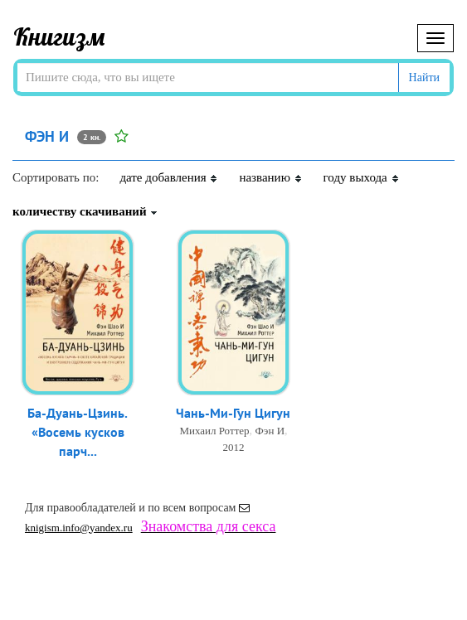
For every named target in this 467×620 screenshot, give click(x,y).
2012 (233, 447)
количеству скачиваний (85, 211)
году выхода (361, 177)
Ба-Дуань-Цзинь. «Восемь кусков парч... (77, 431)
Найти (424, 77)
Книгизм (59, 36)
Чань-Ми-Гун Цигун (233, 412)
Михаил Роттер (214, 430)
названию (270, 177)
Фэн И (270, 430)
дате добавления (168, 177)
